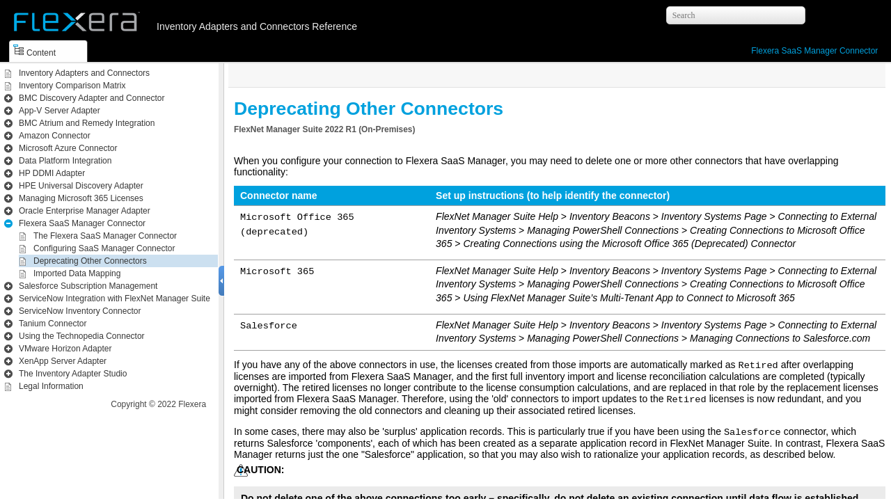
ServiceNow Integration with (114, 298)
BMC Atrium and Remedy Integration (87, 123)
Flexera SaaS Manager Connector (814, 51)
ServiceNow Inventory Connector (80, 311)
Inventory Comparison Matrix (72, 85)
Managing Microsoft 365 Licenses (81, 198)
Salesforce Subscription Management (88, 286)
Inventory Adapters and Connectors (84, 73)
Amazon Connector (54, 136)
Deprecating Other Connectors (90, 261)
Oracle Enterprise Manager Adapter (84, 211)
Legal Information (51, 386)
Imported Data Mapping (76, 273)
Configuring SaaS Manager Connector (104, 248)
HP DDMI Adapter (52, 173)
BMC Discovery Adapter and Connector (91, 98)
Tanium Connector (52, 323)
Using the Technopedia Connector (82, 336)
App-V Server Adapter (59, 111)
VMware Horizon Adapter (65, 348)
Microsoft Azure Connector (68, 148)
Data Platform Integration (65, 161)
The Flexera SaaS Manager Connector (105, 236)
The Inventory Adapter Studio (73, 374)
